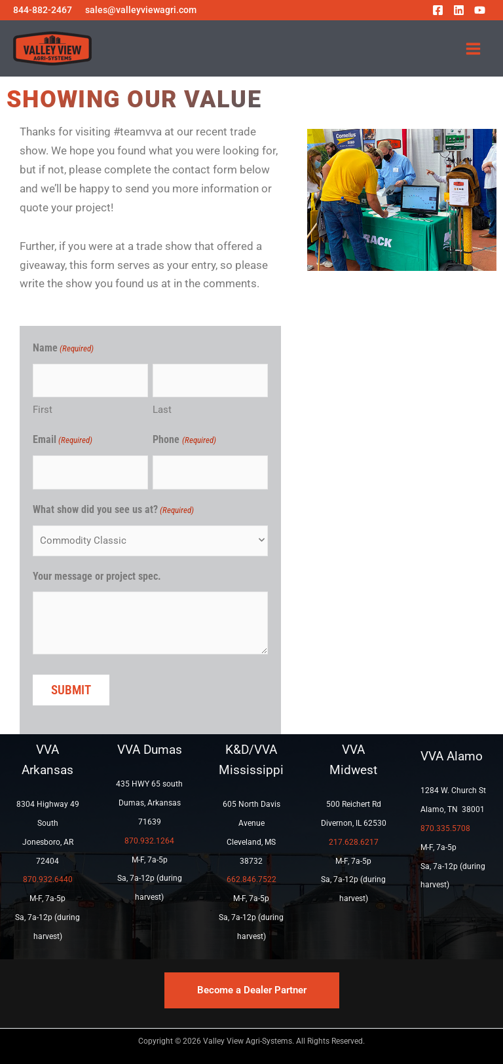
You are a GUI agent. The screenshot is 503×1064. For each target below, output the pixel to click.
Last (162, 410)
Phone (184, 440)
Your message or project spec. (97, 576)
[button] (252, 990)
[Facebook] (438, 10)
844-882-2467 (42, 10)
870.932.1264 (149, 840)
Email (62, 440)
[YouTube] (480, 10)
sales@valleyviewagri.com (140, 10)
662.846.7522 (251, 879)
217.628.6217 (354, 842)
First (42, 410)
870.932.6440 (48, 879)
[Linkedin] (459, 10)
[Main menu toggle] (474, 48)
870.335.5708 (445, 828)
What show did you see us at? (113, 510)
